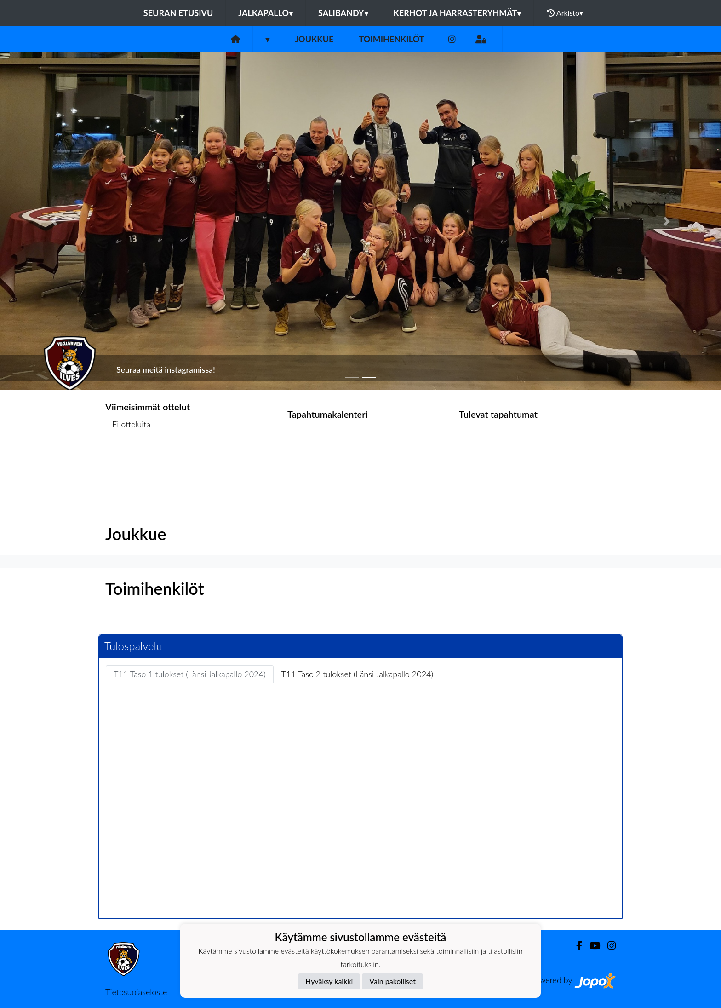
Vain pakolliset (392, 981)
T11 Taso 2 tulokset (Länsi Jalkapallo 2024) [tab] (357, 674)
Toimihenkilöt (391, 39)
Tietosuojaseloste (136, 992)
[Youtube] (591, 945)
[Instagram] (452, 39)
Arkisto (565, 12)
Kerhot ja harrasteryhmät (457, 13)
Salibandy (343, 13)
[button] (54, 221)
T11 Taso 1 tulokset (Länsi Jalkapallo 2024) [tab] (190, 674)
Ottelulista (128, 459)
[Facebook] (575, 945)
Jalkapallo (265, 13)
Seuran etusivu (178, 13)
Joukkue (314, 39)
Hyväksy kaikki (329, 981)
